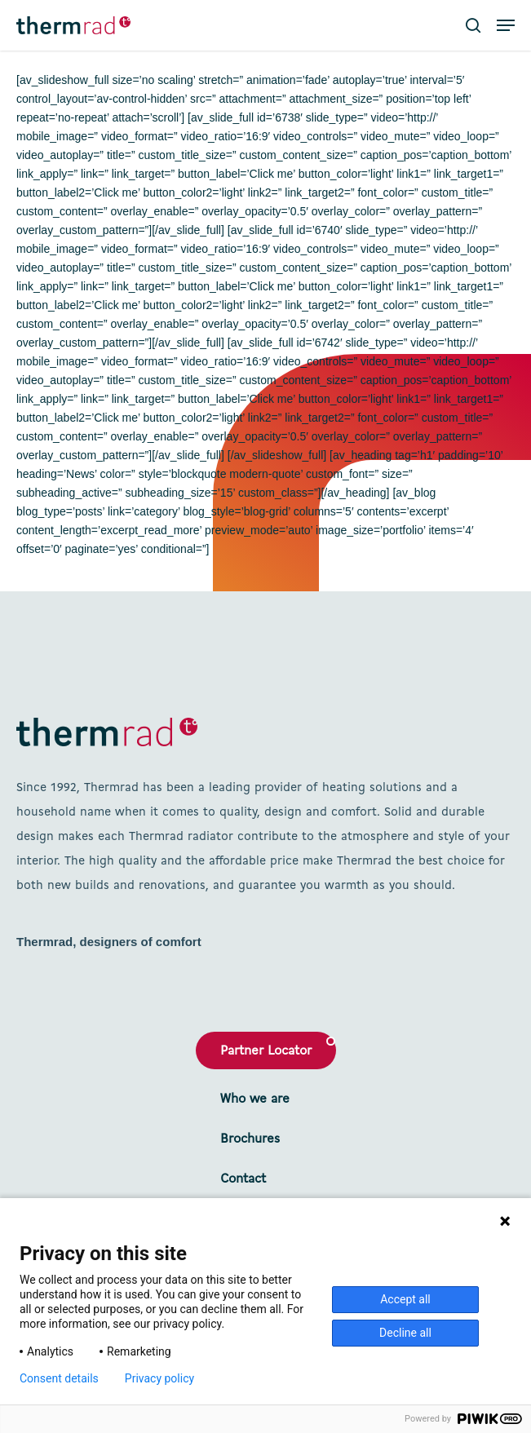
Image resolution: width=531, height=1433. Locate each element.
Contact (243, 1179)
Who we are (255, 1099)
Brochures (250, 1139)
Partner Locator (266, 1051)
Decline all (405, 1332)
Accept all (405, 1299)
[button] (506, 25)
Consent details (59, 1378)
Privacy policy (159, 1378)
